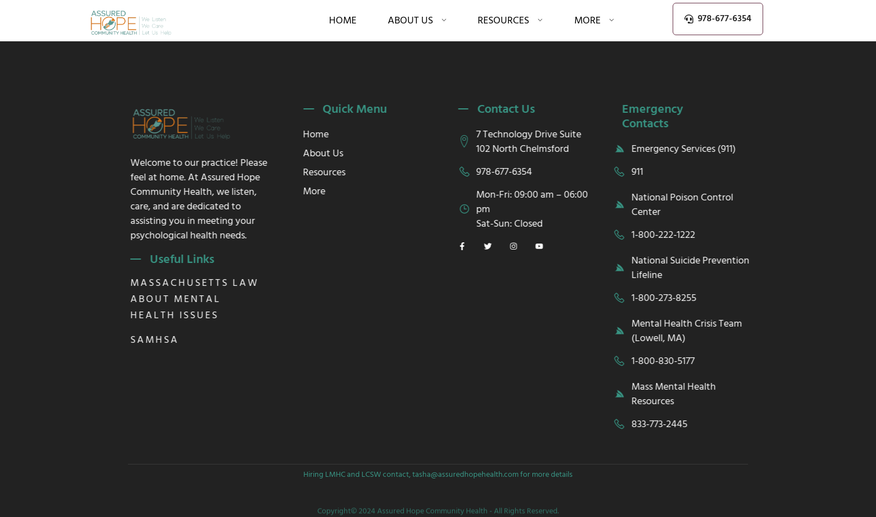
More (594, 20)
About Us (417, 20)
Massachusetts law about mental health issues (204, 299)
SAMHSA (164, 340)
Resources (510, 20)
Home (342, 20)
